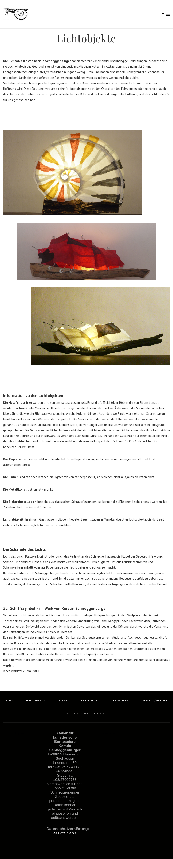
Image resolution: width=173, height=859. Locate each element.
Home (9, 700)
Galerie (62, 700)
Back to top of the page (86, 713)
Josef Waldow (118, 700)
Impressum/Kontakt (154, 700)
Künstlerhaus (34, 700)
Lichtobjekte (88, 700)
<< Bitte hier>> (65, 833)
